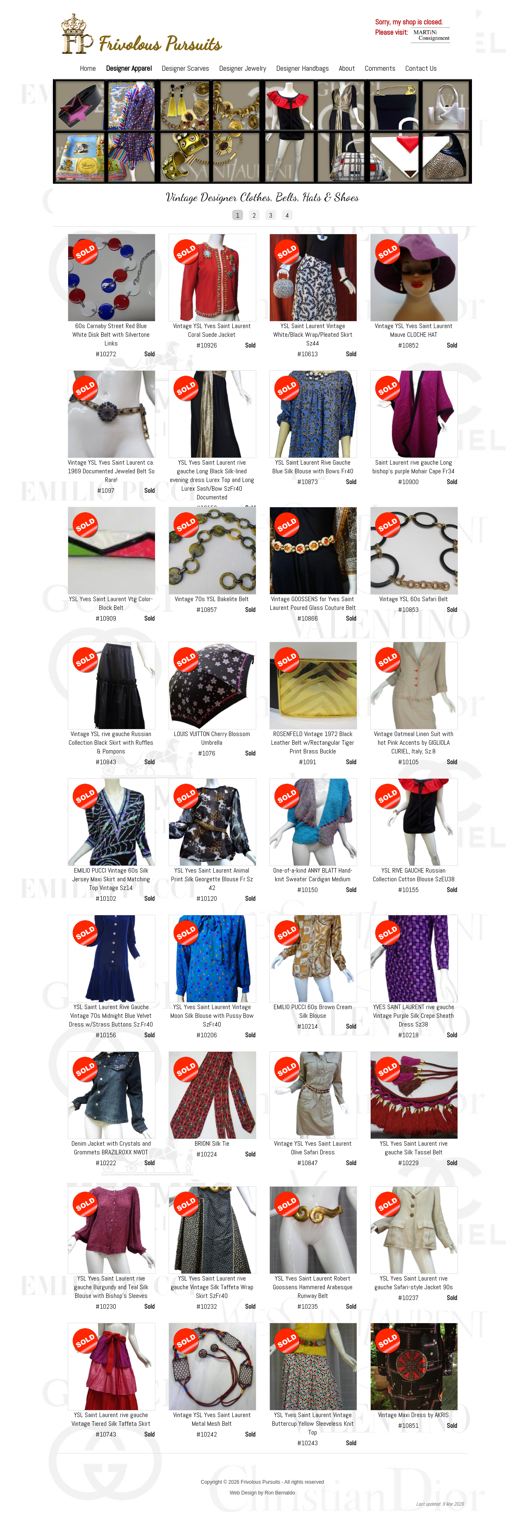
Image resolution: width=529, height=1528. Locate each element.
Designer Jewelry (242, 68)
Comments (380, 68)
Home (88, 68)
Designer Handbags (302, 68)
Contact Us (421, 68)
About (347, 68)
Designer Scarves (185, 68)
